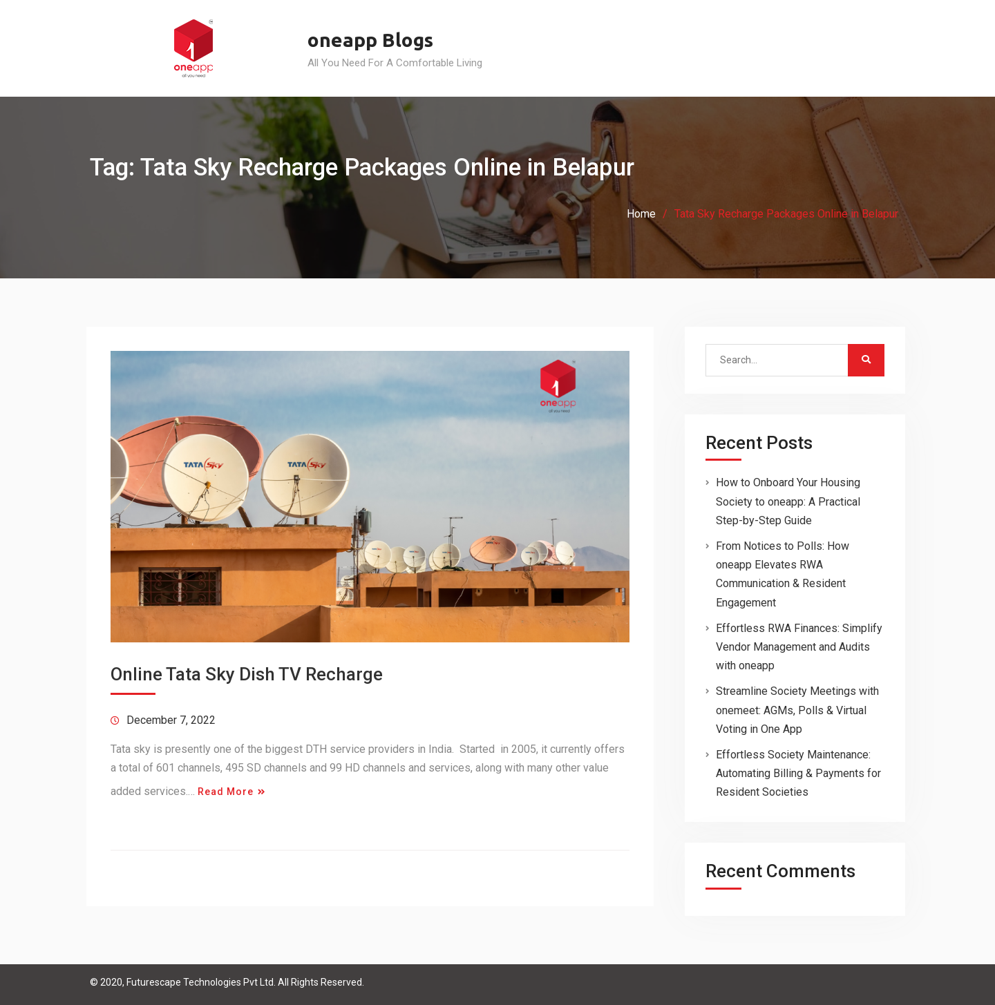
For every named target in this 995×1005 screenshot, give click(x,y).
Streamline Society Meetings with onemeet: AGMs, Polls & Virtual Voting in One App (797, 710)
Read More (226, 791)
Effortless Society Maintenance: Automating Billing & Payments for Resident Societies (798, 773)
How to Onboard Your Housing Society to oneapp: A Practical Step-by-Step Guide (788, 501)
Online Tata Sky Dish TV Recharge (247, 674)
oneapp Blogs (370, 39)
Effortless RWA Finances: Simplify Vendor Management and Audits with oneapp (799, 647)
